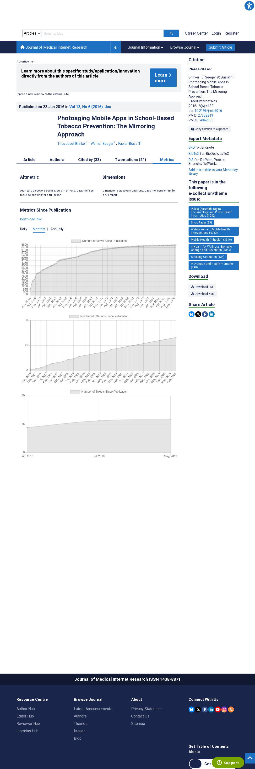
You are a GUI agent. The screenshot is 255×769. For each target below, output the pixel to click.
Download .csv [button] (31, 219)
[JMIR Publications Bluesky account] (192, 709)
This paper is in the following (214, 190)
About (136, 699)
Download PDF (202, 287)
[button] (249, 5)
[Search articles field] (103, 33)
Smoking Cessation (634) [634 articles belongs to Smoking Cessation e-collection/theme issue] (207, 257)
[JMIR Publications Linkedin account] (211, 709)
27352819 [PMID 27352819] (205, 115)
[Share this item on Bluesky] (192, 314)
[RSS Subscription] (231, 709)
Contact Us (140, 716)
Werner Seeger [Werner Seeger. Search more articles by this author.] (103, 143)
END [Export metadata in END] (192, 147)
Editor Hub (25, 716)
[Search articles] (171, 33)
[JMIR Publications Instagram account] (224, 709)
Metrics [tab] (167, 159)
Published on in (65, 106)
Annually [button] (57, 229)
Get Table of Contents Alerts (209, 749)
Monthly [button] (39, 229)
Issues (80, 731)
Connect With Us (203, 699)
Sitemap (138, 723)
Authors (80, 716)
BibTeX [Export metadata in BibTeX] (194, 154)
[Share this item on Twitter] (198, 314)
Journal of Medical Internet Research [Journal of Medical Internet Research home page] (53, 47)
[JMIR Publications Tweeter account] (198, 709)
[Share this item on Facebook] (205, 314)
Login (216, 33)
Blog (77, 738)
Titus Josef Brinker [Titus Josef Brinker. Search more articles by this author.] (72, 143)
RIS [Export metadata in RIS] (191, 160)
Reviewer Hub (28, 723)
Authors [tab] (57, 159)
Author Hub (25, 709)
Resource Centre (32, 699)
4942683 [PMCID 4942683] (206, 120)
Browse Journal (88, 699)
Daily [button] (23, 229)
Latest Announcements (93, 709)
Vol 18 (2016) (90, 106)
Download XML (202, 294)
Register (231, 33)
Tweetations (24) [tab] (130, 159)
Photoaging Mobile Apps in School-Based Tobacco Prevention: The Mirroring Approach (115, 126)
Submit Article (220, 47)
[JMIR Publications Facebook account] (205, 709)
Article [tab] (29, 159)
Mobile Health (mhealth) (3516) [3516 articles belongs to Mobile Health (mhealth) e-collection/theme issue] (211, 239)
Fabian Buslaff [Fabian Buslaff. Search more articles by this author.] (130, 143)
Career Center (196, 33)
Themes (80, 723)
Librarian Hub (27, 731)
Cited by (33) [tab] (89, 159)
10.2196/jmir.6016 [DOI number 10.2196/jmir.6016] (208, 111)
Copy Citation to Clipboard (209, 129)
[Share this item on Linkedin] (212, 314)
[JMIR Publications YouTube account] (218, 709)
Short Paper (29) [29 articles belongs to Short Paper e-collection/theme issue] (201, 222)
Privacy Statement (146, 709)
